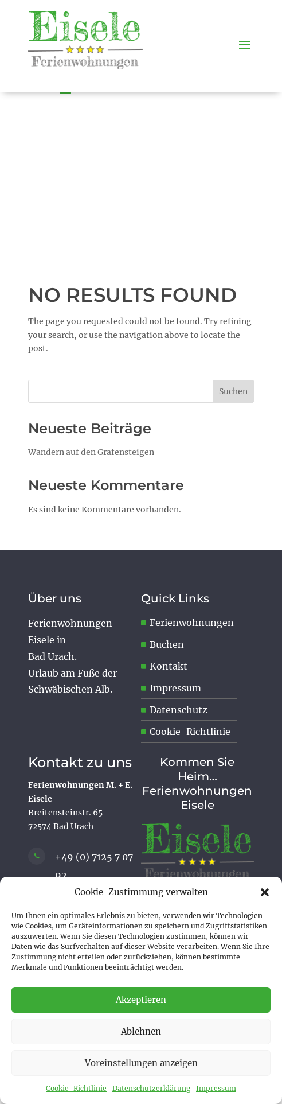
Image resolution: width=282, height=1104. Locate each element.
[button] (265, 892)
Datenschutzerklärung (151, 1088)
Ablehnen (141, 1031)
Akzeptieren (141, 999)
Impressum (216, 1088)
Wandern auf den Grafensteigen (91, 452)
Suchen (233, 391)
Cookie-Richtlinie (76, 1088)
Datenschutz (178, 710)
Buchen (167, 644)
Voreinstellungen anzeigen (141, 1063)
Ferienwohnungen (192, 622)
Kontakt (168, 666)
